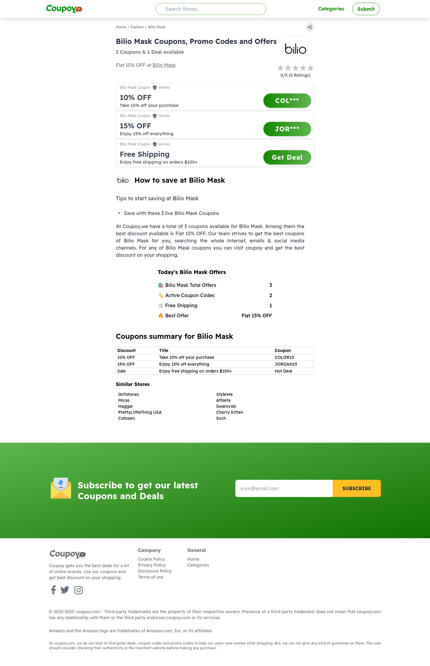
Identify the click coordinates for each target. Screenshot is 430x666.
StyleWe (224, 394)
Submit (366, 9)
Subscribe (356, 488)
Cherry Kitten (229, 412)
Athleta (223, 400)
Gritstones (128, 394)
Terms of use (150, 577)
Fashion (137, 27)
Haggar (125, 406)
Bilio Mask (164, 65)
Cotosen (126, 418)
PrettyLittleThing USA (140, 412)
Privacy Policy (152, 565)
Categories (331, 9)
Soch (221, 418)
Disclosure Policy (155, 571)
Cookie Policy (151, 559)
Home (121, 27)
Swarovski (226, 406)
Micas (124, 400)
